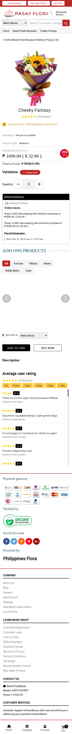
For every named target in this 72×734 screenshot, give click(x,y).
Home (6, 30)
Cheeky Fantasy (48, 30)
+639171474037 (19, 690)
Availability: (19, 135)
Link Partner (10, 611)
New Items (58, 3)
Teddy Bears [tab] (12, 270)
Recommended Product (17, 666)
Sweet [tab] (47, 263)
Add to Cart (16, 348)
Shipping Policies (13, 646)
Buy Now (47, 348)
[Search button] (66, 23)
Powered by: (11, 550)
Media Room (10, 597)
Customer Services (16, 702)
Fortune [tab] (18, 263)
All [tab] (6, 263)
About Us (8, 583)
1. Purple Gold (30, 172)
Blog (5, 587)
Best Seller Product (39, 3)
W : (23, 239)
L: (10, 239)
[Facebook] (6, 541)
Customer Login (12, 632)
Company (9, 575)
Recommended (14, 3)
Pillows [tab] (33, 263)
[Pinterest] (29, 541)
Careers (7, 592)
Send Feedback (14, 686)
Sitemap (8, 602)
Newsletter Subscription (17, 607)
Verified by (10, 509)
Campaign (9, 661)
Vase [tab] (28, 270)
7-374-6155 (17, 694)
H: (37, 239)
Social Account (13, 533)
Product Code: (15, 143)
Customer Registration (16, 627)
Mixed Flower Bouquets (25, 30)
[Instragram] (21, 541)
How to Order (11, 637)
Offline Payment (12, 642)
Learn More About (16, 620)
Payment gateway (15, 479)
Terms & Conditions (14, 656)
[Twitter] (14, 541)
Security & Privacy (13, 651)
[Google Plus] (36, 541)
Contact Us (11, 679)
